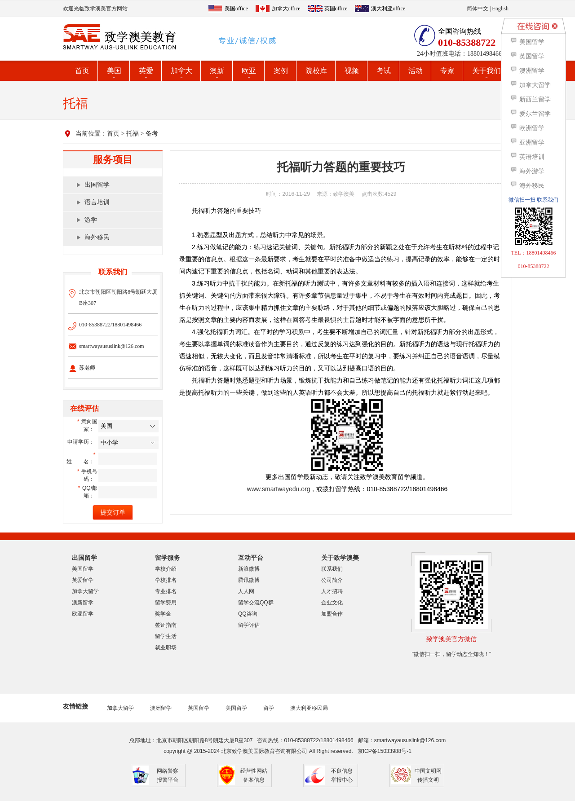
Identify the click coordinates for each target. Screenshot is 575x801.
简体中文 (477, 8)
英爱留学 (82, 580)
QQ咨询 (247, 614)
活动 (415, 71)
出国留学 (97, 184)
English (500, 8)
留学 (268, 708)
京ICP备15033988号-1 (384, 751)
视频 (352, 71)
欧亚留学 (82, 614)
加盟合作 (332, 614)
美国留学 (82, 569)
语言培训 (97, 202)
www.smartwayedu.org (278, 489)
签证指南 (166, 625)
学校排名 (166, 580)
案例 (281, 71)
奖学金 (163, 614)
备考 (152, 133)
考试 (383, 71)
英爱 (146, 71)
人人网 (246, 591)
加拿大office (286, 8)
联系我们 (332, 569)
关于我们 (486, 71)
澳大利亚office (388, 8)
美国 (114, 71)
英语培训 (527, 157)
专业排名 (166, 591)
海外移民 (97, 237)
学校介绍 (166, 569)
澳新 (217, 71)
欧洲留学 (527, 128)
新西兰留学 (530, 99)
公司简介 (332, 580)
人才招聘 (332, 591)
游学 (90, 219)
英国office (336, 8)
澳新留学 (82, 602)
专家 (447, 71)
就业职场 (166, 647)
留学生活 (166, 636)
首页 (82, 71)
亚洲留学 (527, 142)
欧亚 (249, 71)
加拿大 (181, 71)
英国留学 (198, 708)
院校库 (316, 71)
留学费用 (166, 602)
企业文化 (332, 602)
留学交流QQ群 (256, 602)
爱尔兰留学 (530, 113)
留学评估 (249, 625)
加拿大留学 (85, 591)
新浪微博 (249, 569)
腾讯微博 (249, 580)
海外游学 (527, 171)
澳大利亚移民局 (309, 708)
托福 (132, 133)
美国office (236, 8)
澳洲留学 (161, 708)
